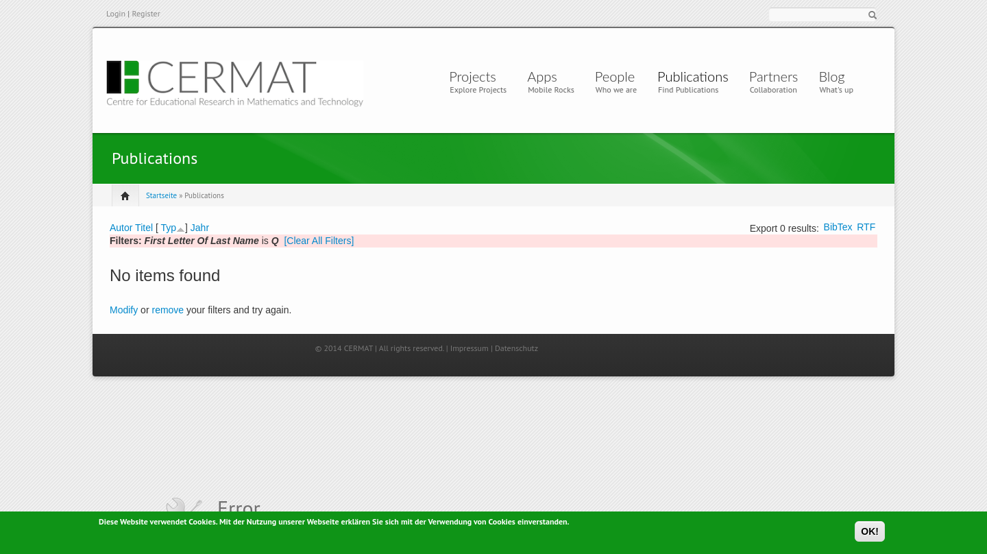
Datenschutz (516, 348)
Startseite (161, 195)
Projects (472, 76)
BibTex (838, 226)
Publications (693, 76)
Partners (774, 76)
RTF (866, 226)
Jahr (200, 227)
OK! (870, 532)
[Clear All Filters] (319, 240)
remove (167, 309)
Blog (831, 76)
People (615, 76)
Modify (124, 309)
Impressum (469, 348)
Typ (168, 227)
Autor (121, 227)
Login (115, 13)
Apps (545, 76)
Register (146, 13)
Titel (144, 227)
